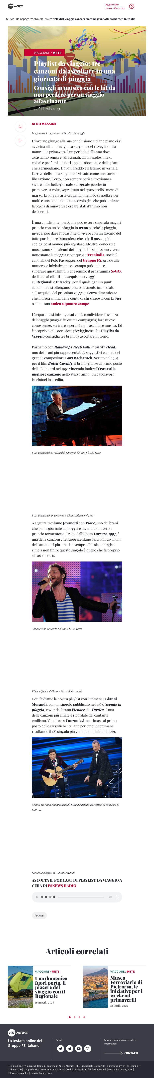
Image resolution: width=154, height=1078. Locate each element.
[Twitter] (60, 1048)
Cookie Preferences (41, 1073)
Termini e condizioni (52, 1069)
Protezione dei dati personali (91, 1069)
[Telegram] (69, 1048)
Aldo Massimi (44, 123)
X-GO (116, 271)
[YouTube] (78, 1048)
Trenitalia (95, 254)
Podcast (39, 915)
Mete (49, 19)
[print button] (20, 126)
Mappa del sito (31, 1069)
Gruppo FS (92, 260)
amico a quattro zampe (70, 303)
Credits (70, 1069)
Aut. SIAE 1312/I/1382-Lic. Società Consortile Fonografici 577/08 (92, 1065)
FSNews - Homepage (17, 19)
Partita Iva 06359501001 (120, 1069)
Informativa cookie (18, 1073)
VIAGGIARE (37, 19)
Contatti (121, 1053)
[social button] (20, 140)
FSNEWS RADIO (62, 885)
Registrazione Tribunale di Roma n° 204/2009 (32, 1065)
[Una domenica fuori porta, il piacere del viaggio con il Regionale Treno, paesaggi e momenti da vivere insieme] (53, 988)
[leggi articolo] (20, 986)
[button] (70, 1017)
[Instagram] (87, 1048)
